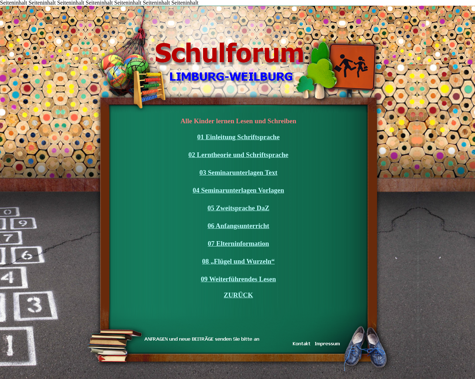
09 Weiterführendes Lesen (238, 279)
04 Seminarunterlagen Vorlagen (238, 190)
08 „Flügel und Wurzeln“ (238, 261)
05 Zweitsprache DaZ (238, 208)
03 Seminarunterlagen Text (239, 172)
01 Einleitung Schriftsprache (238, 137)
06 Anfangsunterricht (238, 225)
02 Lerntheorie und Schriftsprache (238, 154)
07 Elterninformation (238, 243)
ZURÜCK (238, 295)
